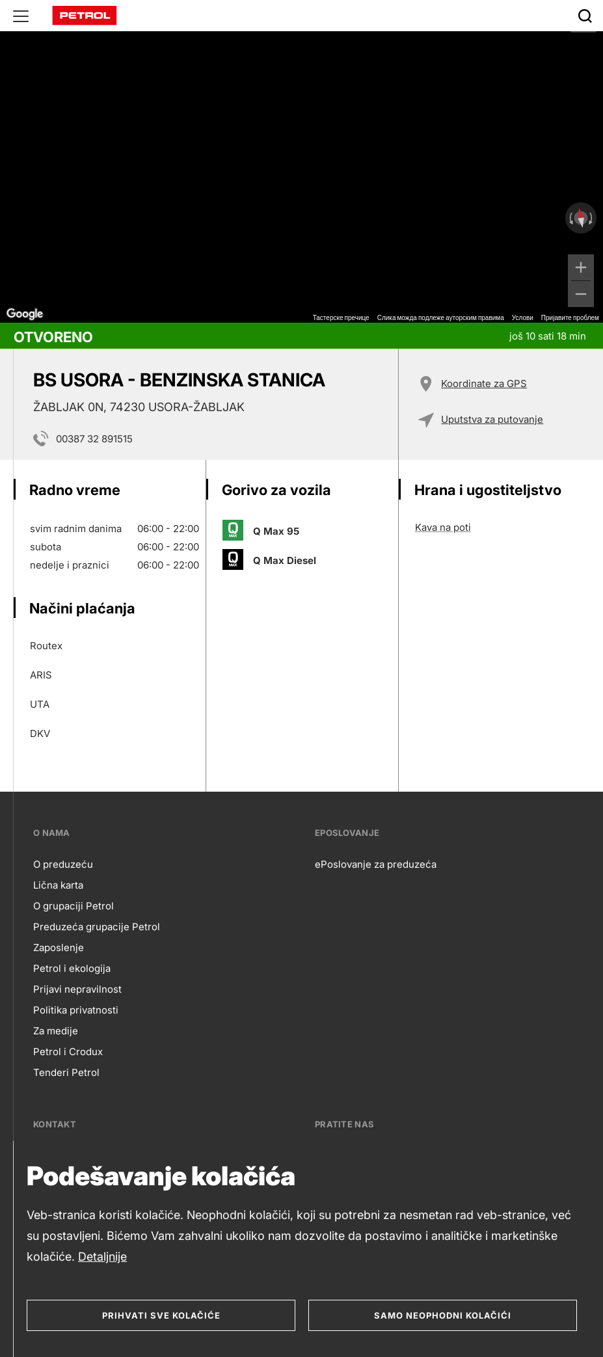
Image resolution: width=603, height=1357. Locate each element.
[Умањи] (581, 294)
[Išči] (585, 16)
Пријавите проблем (570, 317)
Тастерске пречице (341, 317)
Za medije (55, 1031)
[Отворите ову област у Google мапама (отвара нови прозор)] (24, 314)
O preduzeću (63, 864)
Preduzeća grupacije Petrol (96, 926)
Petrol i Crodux (68, 1051)
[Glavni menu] (21, 16)
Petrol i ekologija (72, 968)
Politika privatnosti (75, 1010)
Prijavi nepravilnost (77, 989)
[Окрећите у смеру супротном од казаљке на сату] (569, 218)
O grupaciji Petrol (73, 906)
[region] (301, 161)
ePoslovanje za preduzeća (375, 864)
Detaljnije (102, 1256)
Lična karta (58, 885)
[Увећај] (581, 267)
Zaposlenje (58, 947)
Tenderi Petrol (66, 1072)
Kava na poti (443, 527)
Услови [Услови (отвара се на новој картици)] (522, 317)
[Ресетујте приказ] (581, 218)
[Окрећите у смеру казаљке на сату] (591, 218)
